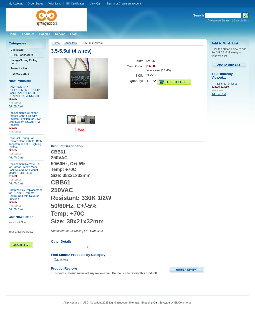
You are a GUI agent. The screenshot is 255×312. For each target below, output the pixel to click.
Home (56, 42)
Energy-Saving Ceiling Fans (24, 62)
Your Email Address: (21, 231)
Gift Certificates (75, 3)
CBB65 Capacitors (22, 54)
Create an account (130, 3)
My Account (16, 3)
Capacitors (25, 50)
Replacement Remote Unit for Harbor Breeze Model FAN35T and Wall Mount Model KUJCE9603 (25, 168)
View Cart (95, 3)
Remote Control (25, 74)
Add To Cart (16, 106)
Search (198, 15)
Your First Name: (19, 222)
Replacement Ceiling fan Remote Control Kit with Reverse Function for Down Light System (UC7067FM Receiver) (25, 118)
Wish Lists (54, 3)
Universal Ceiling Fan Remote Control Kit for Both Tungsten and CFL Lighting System (25, 143)
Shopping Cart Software (155, 302)
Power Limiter (19, 68)
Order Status (35, 3)
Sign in (111, 3)
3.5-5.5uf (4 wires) (228, 83)
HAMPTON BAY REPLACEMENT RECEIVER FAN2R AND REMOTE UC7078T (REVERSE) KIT (26, 91)
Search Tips (241, 20)
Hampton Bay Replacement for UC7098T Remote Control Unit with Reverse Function (25, 194)
